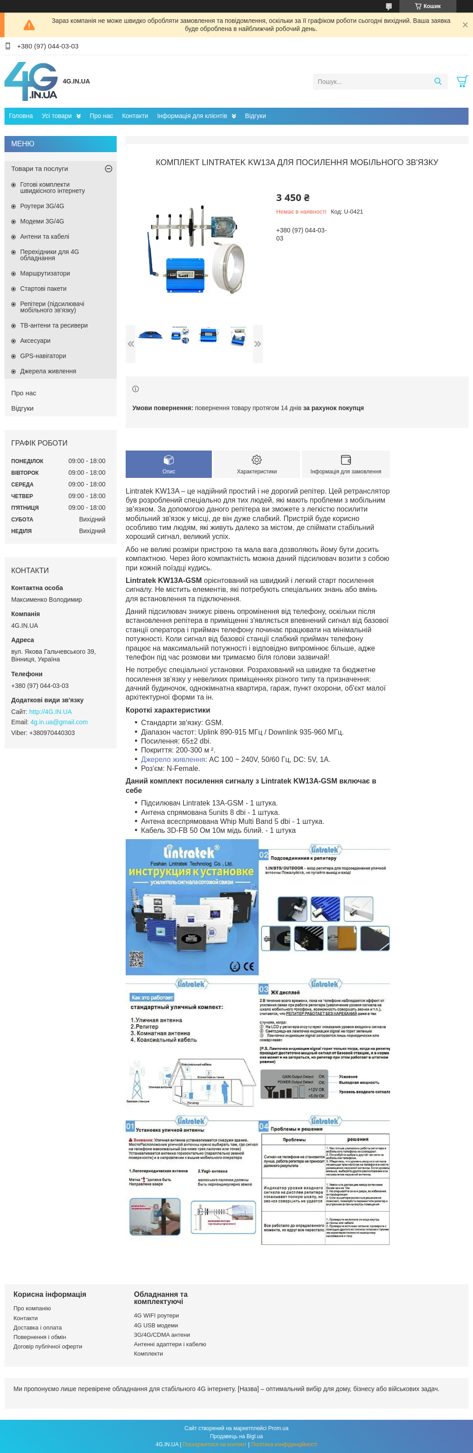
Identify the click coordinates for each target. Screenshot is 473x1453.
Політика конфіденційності (284, 1444)
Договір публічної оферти (47, 1346)
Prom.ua (278, 1428)
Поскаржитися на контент (214, 1444)
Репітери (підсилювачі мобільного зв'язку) (52, 307)
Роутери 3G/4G (42, 206)
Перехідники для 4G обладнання (49, 255)
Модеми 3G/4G (42, 221)
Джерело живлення (173, 759)
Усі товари (57, 115)
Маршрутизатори (45, 273)
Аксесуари (35, 340)
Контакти (135, 115)
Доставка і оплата (37, 1327)
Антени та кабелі (44, 236)
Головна (21, 115)
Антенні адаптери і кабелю (170, 1344)
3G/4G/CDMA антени (162, 1334)
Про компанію (32, 1308)
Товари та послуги (39, 168)
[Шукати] (438, 82)
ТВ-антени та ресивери (54, 325)
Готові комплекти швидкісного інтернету (52, 187)
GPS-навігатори (43, 355)
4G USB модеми (156, 1325)
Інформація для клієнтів (192, 115)
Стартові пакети (43, 288)
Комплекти (148, 1353)
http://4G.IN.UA (50, 711)
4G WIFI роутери (156, 1315)
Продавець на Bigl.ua (236, 1436)
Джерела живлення (48, 371)
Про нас (101, 115)
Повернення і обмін (39, 1337)
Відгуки (255, 115)
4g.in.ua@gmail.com (59, 722)
